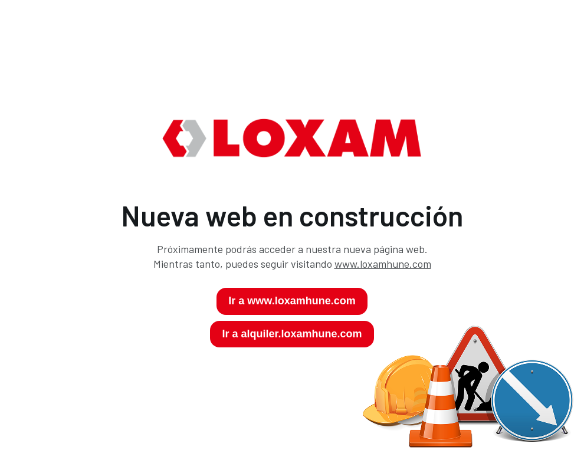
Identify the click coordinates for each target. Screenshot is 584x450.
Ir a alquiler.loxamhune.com (292, 334)
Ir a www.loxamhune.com (291, 301)
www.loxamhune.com (382, 263)
